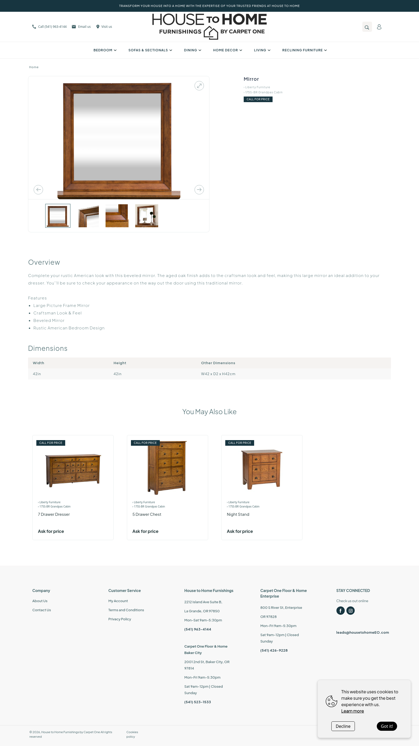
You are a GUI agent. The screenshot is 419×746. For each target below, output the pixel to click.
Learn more (352, 711)
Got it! (387, 726)
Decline (343, 726)
